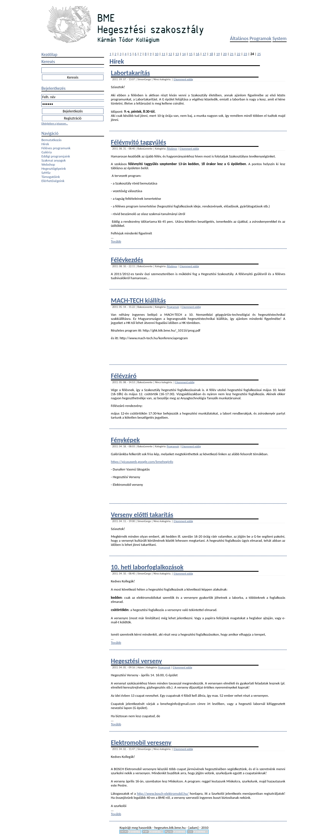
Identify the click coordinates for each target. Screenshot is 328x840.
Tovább (116, 241)
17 (204, 54)
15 (191, 54)
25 (259, 54)
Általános (239, 38)
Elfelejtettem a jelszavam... (54, 123)
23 (245, 54)
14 (184, 54)
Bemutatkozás (51, 140)
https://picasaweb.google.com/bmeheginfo (142, 462)
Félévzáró (123, 376)
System (279, 38)
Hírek (45, 144)
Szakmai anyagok (53, 160)
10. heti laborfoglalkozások (147, 567)
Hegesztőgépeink (53, 168)
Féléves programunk (55, 148)
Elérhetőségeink (52, 181)
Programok (260, 38)
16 (197, 54)
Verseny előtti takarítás (142, 515)
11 (163, 54)
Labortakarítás (130, 73)
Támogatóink (50, 177)
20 (225, 54)
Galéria (46, 152)
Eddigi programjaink (55, 156)
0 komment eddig (183, 79)
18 (211, 54)
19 (218, 54)
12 (170, 54)
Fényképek (125, 440)
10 (156, 54)
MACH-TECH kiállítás (138, 300)
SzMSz (45, 173)
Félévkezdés (127, 260)
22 (238, 54)
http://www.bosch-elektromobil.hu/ (163, 793)
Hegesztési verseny (136, 661)
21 (231, 54)
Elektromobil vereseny (141, 742)
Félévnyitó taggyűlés (138, 142)
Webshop (48, 164)
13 (177, 54)
